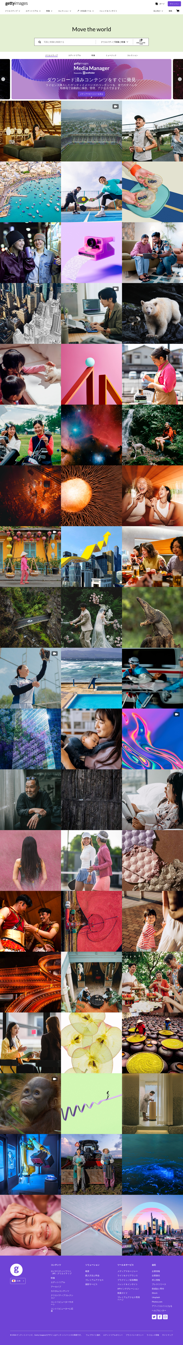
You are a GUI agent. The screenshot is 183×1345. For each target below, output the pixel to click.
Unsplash (156, 1297)
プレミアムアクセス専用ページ (128, 1298)
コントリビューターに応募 (62, 1310)
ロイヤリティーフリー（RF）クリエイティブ (61, 1272)
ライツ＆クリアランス (127, 1275)
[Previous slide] (3, 79)
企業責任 (156, 1275)
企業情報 (156, 1271)
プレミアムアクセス (94, 1280)
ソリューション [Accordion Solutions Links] (92, 1265)
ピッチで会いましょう (73, 92)
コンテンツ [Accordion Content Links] (56, 1265)
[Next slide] (180, 79)
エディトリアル (74, 55)
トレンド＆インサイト (127, 1284)
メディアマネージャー (127, 1271)
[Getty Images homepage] (16, 3)
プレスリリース (159, 1284)
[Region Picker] (18, 1281)
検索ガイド (122, 1293)
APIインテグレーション (128, 1289)
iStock (154, 1293)
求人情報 (156, 1280)
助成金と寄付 (158, 1289)
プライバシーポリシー (135, 1335)
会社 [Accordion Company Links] (154, 1265)
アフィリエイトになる (162, 1306)
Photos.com (157, 1302)
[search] (41, 42)
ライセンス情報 (153, 1335)
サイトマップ (167, 1335)
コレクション (132, 55)
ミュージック (111, 55)
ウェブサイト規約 (93, 1335)
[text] (69, 42)
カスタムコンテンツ (60, 1291)
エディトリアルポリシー (113, 1335)
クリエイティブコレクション (62, 1296)
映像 (93, 55)
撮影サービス (91, 1284)
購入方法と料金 (92, 1275)
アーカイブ (56, 1286)
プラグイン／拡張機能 (127, 1280)
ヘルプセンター (159, 1310)
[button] (89, 97)
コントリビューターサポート (62, 1303)
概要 (87, 1271)
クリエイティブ (51, 55)
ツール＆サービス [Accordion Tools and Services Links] (125, 1265)
